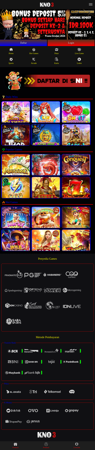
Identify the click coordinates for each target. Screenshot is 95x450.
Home (11, 51)
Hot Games (33, 51)
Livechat (76, 445)
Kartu (56, 61)
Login (71, 42)
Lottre (79, 61)
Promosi (15, 445)
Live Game (79, 51)
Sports (11, 61)
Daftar (23, 42)
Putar (56, 51)
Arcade (34, 61)
